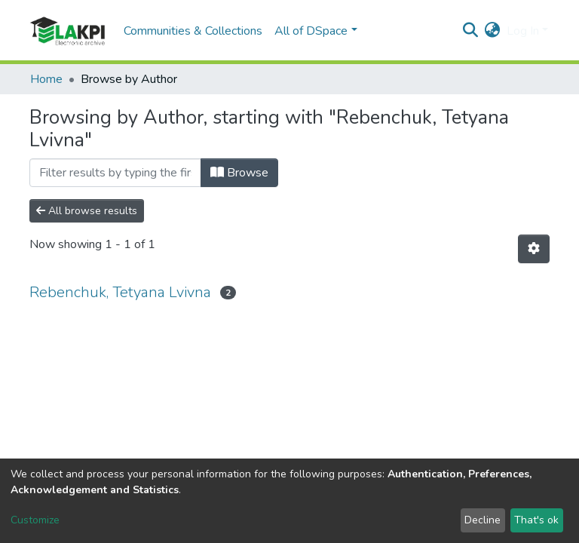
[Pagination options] (534, 249)
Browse (239, 172)
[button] (492, 31)
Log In (523, 31)
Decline (482, 520)
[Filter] (115, 172)
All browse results (86, 211)
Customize (35, 520)
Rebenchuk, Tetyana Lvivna (120, 292)
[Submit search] (470, 31)
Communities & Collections (193, 31)
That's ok (536, 520)
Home (46, 79)
